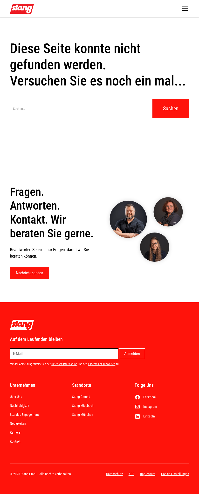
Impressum (147, 474)
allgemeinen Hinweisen (101, 364)
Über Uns (16, 397)
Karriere (15, 432)
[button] (184, 8)
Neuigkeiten (18, 423)
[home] (22, 9)
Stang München (82, 414)
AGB (131, 474)
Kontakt (15, 441)
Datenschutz (114, 474)
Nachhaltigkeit (19, 406)
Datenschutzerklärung (64, 364)
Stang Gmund (81, 397)
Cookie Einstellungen (175, 474)
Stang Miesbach (83, 406)
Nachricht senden (29, 273)
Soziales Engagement (24, 414)
